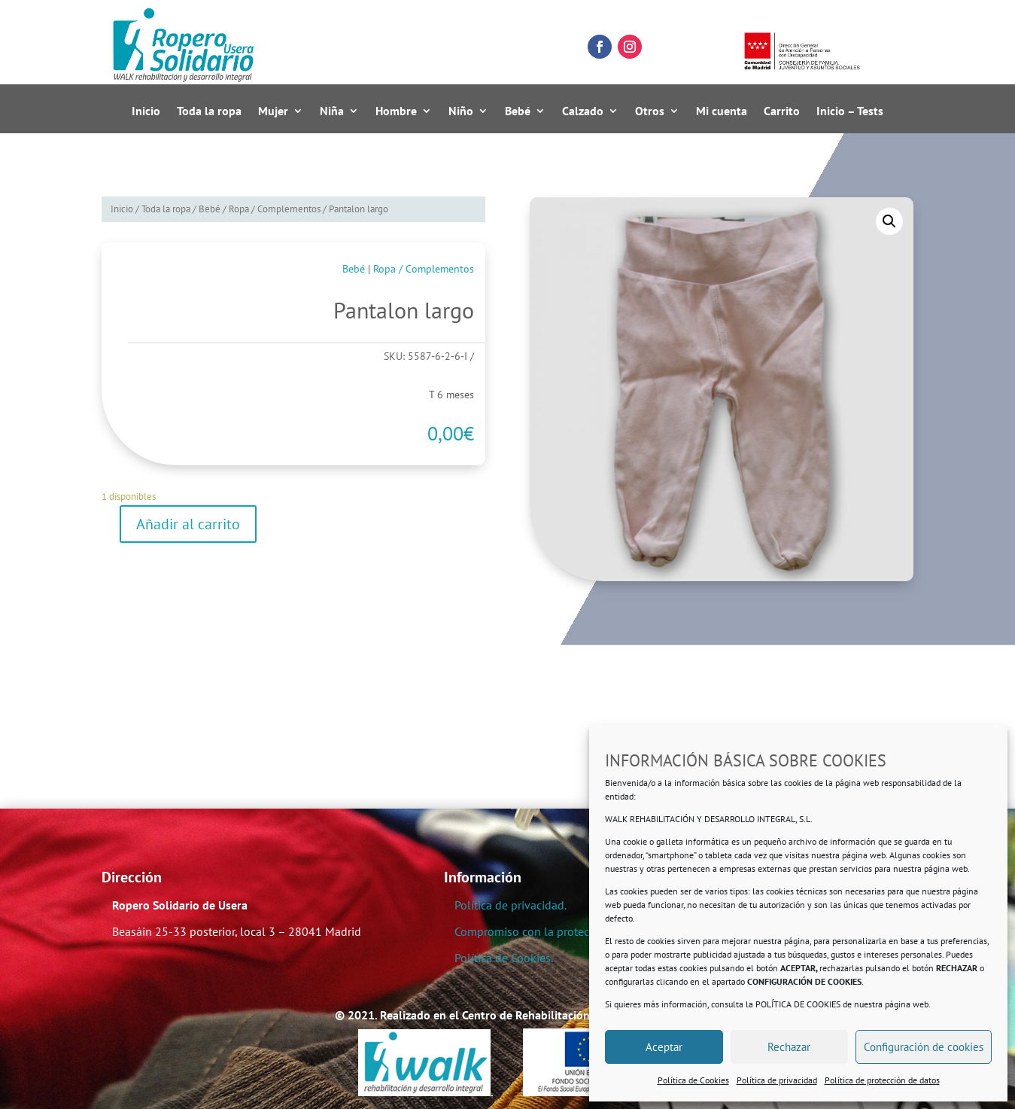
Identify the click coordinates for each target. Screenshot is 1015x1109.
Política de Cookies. (503, 957)
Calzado (582, 111)
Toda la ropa (209, 111)
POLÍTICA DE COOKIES (797, 1004)
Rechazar (788, 1047)
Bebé (517, 111)
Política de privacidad (777, 1080)
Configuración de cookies (923, 1047)
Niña (332, 111)
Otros (649, 111)
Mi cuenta (721, 111)
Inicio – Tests (849, 111)
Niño (460, 111)
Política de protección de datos (882, 1080)
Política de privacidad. (510, 904)
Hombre (396, 111)
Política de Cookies (693, 1080)
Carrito (782, 111)
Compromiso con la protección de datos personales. (587, 931)
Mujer (273, 111)
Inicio (146, 111)
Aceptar (664, 1047)
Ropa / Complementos (275, 209)
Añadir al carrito (188, 524)
